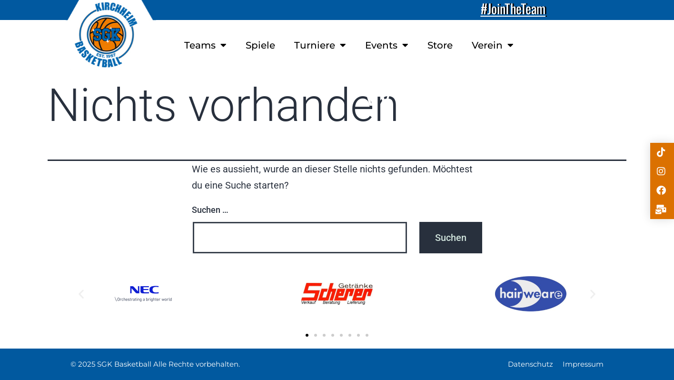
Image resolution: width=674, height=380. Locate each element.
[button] (81, 294)
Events (386, 45)
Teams (205, 45)
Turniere (320, 45)
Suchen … (210, 210)
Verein (493, 45)
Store (440, 45)
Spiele (260, 45)
